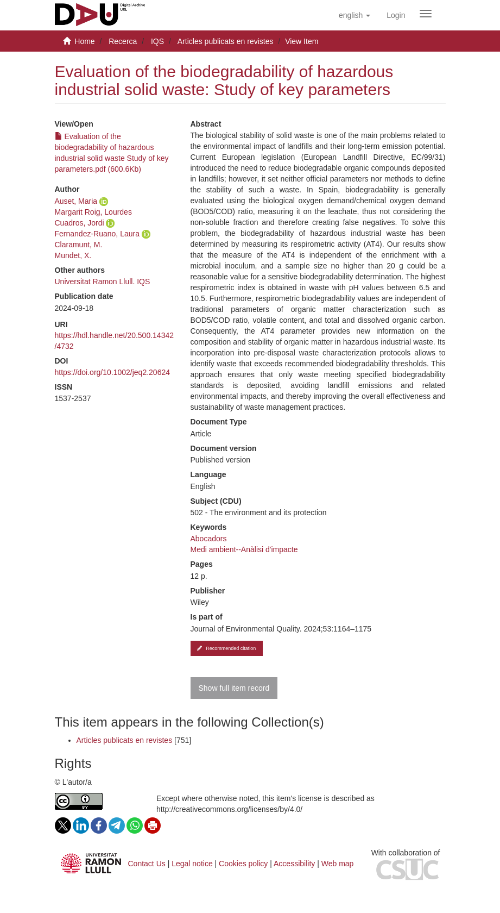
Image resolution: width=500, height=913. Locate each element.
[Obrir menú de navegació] (426, 13)
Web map (337, 863)
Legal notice (192, 863)
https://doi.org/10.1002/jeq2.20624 (112, 372)
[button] (354, 15)
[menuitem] (395, 15)
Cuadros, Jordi (79, 222)
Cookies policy (243, 863)
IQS (157, 41)
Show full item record (234, 688)
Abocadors (209, 538)
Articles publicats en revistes (226, 41)
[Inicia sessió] (395, 15)
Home (84, 41)
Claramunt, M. (79, 244)
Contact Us (147, 863)
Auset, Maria (76, 201)
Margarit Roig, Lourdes (93, 212)
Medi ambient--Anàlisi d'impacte (244, 549)
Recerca (123, 41)
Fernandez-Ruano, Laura (97, 233)
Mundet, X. (73, 255)
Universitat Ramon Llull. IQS (102, 281)
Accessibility (294, 863)
